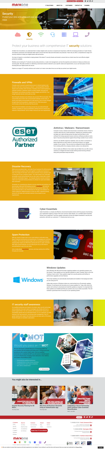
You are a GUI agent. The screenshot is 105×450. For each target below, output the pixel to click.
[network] (41, 36)
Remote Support (71, 1)
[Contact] (49, 423)
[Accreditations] (24, 429)
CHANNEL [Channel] (87, 5)
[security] (29, 36)
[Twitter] (87, 1)
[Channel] (92, 1)
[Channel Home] (42, 423)
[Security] (20, 442)
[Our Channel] (92, 417)
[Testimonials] (34, 427)
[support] (52, 36)
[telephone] (87, 36)
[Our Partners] (24, 431)
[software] (75, 36)
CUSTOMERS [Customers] (69, 5)
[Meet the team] (24, 427)
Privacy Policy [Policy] (48, 444)
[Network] (25, 442)
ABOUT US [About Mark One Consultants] (60, 5)
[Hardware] (35, 442)
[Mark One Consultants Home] (21, 439)
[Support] (30, 442)
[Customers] (34, 423)
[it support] (15, 430)
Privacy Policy (79, 447)
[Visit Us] (49, 425)
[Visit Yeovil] (91, 425)
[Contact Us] (49, 427)
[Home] (20, 5)
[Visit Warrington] (91, 432)
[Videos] (42, 427)
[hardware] (64, 36)
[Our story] (24, 425)
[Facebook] (85, 1)
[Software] (40, 442)
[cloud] (18, 36)
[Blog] (42, 425)
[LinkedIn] (90, 1)
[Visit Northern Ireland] (91, 438)
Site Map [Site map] (37, 444)
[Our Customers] (34, 425)
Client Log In (79, 1)
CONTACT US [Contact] (78, 5)
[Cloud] (15, 442)
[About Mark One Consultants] (24, 423)
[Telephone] (45, 442)
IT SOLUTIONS (49, 5)
